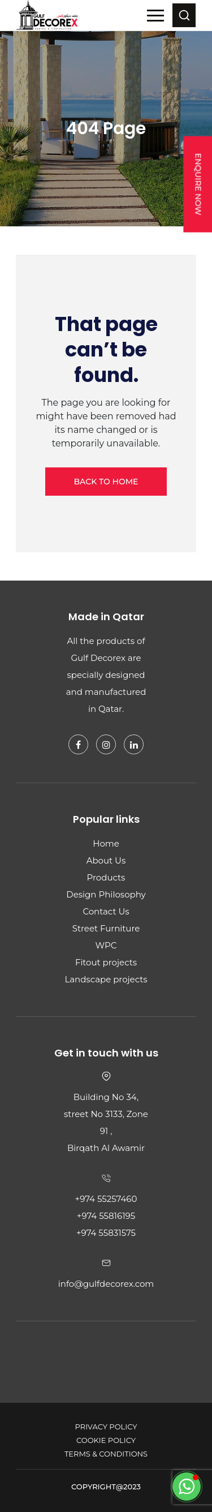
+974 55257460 (106, 1198)
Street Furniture (106, 928)
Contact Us (106, 911)
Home (106, 843)
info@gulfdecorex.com (106, 1283)
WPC (106, 945)
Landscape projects (105, 979)
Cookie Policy (106, 1440)
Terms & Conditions (106, 1453)
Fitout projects (106, 962)
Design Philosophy (105, 894)
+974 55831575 (106, 1232)
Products (106, 877)
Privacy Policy (106, 1426)
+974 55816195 (106, 1215)
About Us (106, 860)
